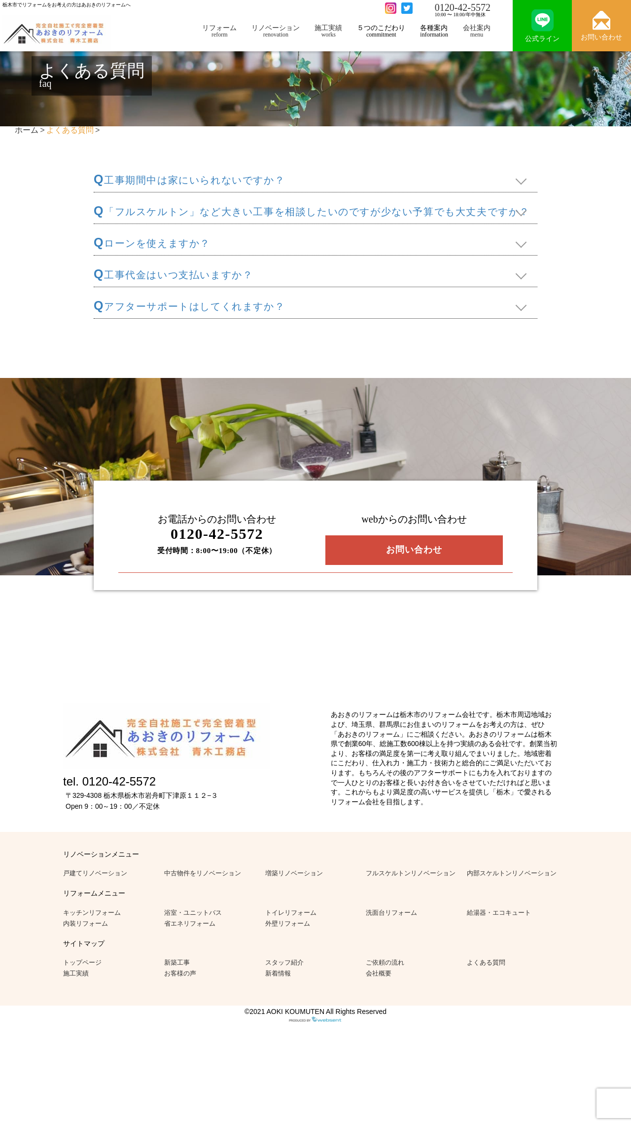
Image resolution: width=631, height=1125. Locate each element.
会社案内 (477, 31)
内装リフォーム (85, 923)
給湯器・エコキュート (499, 912)
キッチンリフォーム (92, 912)
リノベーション (275, 31)
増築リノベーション (294, 873)
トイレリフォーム (290, 912)
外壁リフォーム (287, 923)
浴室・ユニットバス (193, 912)
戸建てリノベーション (95, 873)
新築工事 (177, 962)
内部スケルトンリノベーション (512, 873)
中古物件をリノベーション (202, 873)
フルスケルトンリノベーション (411, 873)
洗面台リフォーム (391, 912)
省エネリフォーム (189, 923)
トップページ (82, 962)
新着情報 (278, 973)
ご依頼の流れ (385, 962)
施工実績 (328, 31)
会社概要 (378, 973)
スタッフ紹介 (284, 962)
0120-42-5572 (463, 7)
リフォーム (219, 31)
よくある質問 (486, 962)
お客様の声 (180, 973)
